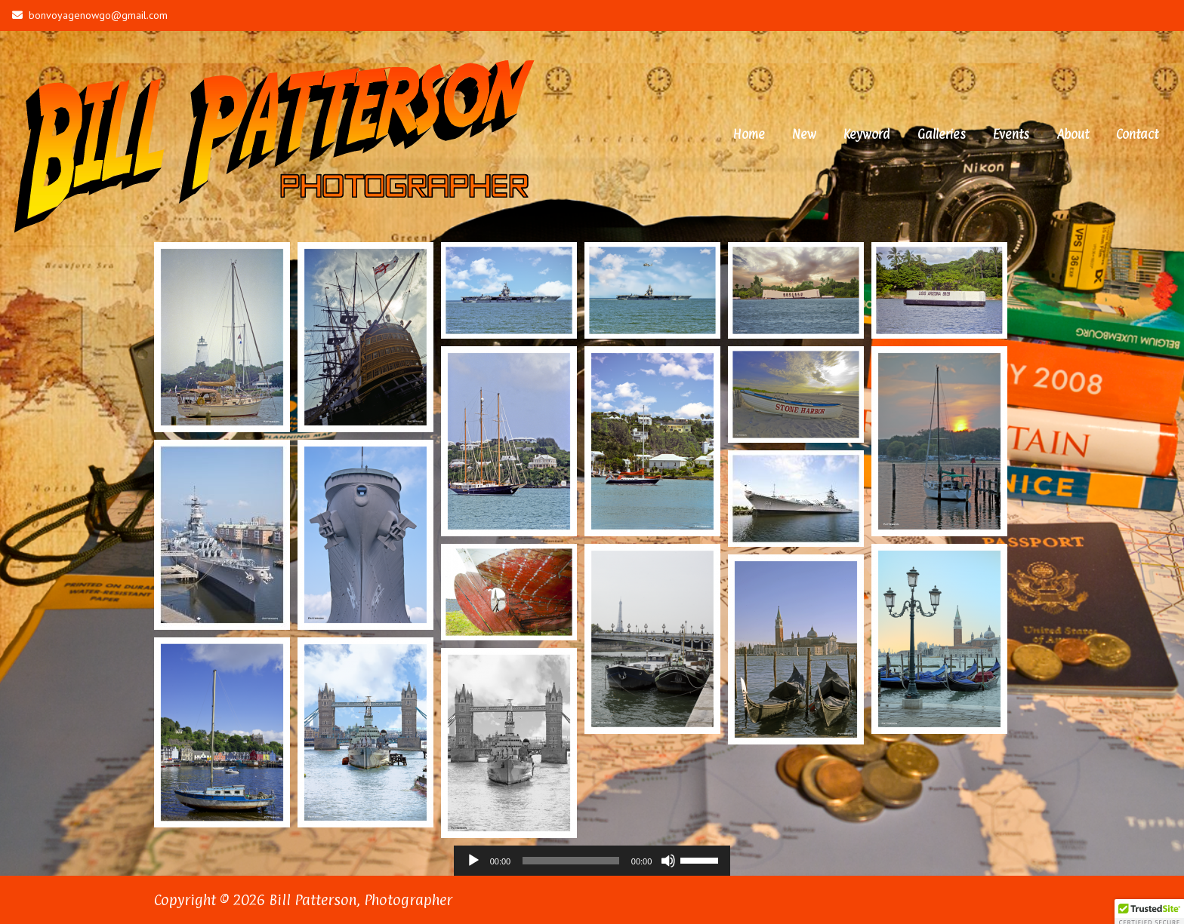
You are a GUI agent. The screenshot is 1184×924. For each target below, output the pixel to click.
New (804, 134)
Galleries (941, 134)
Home (749, 134)
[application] (592, 861)
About (1072, 134)
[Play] (473, 860)
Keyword (866, 134)
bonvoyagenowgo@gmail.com (90, 15)
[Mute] (668, 860)
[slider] (571, 860)
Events (1011, 134)
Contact (1137, 134)
